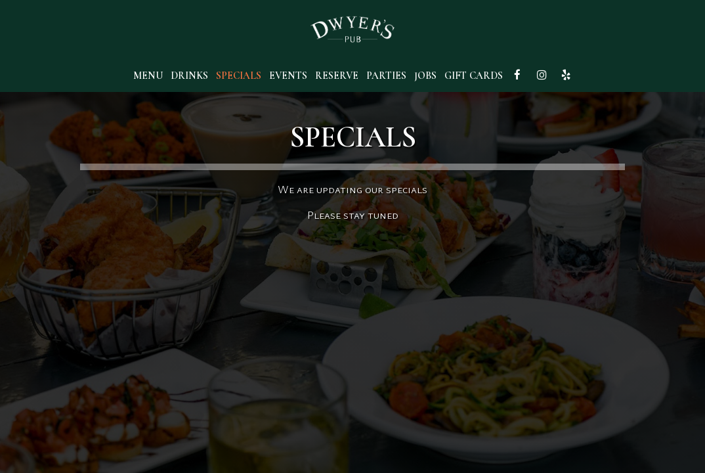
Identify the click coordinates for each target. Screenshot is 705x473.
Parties (386, 75)
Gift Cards (473, 75)
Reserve (336, 75)
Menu (148, 75)
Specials (238, 75)
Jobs (425, 75)
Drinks (189, 75)
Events (288, 75)
